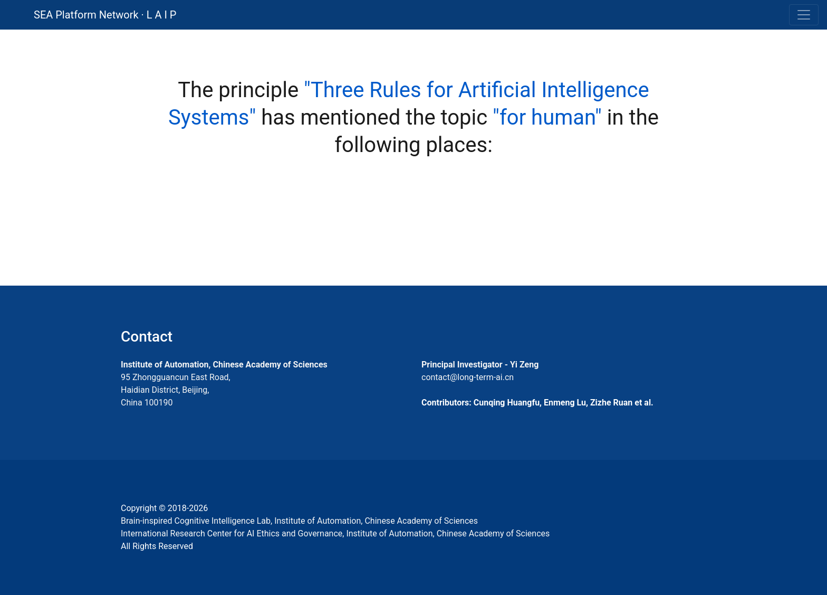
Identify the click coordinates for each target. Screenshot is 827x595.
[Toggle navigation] (804, 14)
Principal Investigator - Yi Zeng (479, 365)
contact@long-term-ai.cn (467, 377)
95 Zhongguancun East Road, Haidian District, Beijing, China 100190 (175, 390)
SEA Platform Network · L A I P (105, 14)
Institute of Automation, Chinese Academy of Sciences (224, 365)
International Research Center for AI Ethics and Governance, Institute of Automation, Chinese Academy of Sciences (335, 533)
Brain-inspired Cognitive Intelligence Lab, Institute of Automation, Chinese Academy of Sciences (299, 521)
